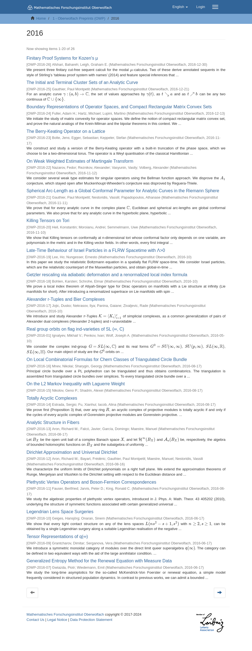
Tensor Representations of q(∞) (57, 536)
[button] (180, 7)
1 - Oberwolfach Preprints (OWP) (79, 18)
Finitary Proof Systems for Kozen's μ (62, 58)
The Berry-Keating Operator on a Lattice (66, 131)
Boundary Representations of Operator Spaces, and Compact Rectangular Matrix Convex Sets (119, 106)
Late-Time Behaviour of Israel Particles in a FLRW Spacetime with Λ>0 (96, 250)
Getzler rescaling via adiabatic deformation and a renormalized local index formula (107, 274)
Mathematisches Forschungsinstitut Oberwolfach (65, 614)
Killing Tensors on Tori (48, 220)
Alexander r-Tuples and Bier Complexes (66, 299)
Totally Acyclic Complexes (52, 398)
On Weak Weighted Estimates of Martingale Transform (80, 161)
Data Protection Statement (91, 620)
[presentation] (131, 70)
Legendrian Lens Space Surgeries (60, 511)
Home (41, 18)
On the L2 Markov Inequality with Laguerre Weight (76, 383)
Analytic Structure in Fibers (53, 422)
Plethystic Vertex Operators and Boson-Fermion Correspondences (91, 482)
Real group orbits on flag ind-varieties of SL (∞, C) (75, 329)
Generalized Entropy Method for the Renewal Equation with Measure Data (99, 560)
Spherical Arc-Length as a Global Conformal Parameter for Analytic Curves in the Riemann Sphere (123, 190)
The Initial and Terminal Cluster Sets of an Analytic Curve (82, 82)
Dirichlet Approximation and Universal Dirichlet (72, 452)
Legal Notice (57, 620)
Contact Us (35, 620)
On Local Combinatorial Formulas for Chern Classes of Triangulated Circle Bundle (107, 359)
